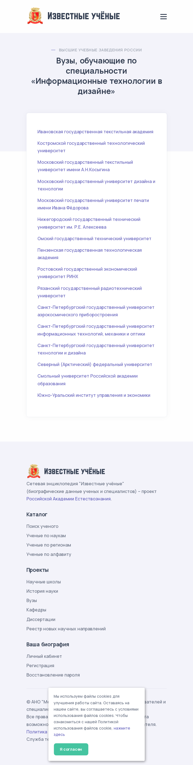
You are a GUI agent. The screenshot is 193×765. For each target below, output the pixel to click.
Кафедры (36, 610)
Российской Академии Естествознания (68, 499)
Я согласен (71, 749)
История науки (42, 591)
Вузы (31, 600)
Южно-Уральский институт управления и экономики (93, 395)
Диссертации (40, 619)
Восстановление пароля (53, 675)
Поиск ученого (42, 526)
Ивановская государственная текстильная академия (95, 132)
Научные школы (43, 582)
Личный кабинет (44, 656)
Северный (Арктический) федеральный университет (94, 364)
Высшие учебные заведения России (100, 49)
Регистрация (40, 666)
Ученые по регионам (48, 545)
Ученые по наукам (46, 536)
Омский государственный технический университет (94, 238)
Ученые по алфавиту (48, 554)
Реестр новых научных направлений (66, 629)
